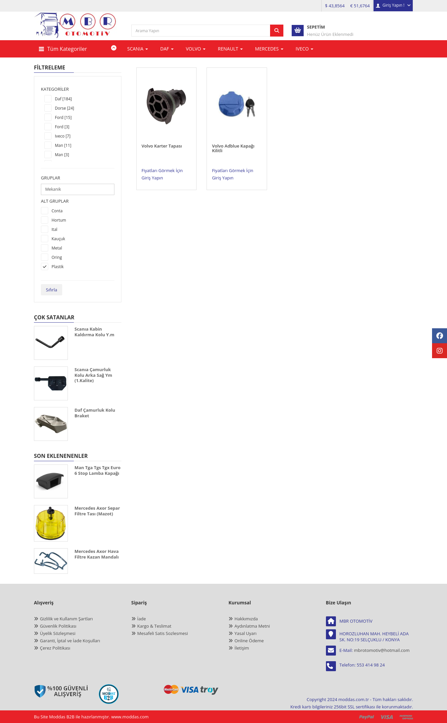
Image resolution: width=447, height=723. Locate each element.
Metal (57, 248)
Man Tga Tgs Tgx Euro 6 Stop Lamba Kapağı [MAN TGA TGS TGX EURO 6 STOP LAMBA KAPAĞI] (97, 470)
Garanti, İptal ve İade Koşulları (70, 641)
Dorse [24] (64, 108)
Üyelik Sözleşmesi (57, 633)
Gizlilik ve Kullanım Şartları (66, 619)
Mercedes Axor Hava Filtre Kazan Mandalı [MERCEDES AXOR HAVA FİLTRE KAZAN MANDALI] (96, 554)
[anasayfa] (76, 30)
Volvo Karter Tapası (162, 140)
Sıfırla (51, 290)
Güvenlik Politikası (58, 626)
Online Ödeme (249, 641)
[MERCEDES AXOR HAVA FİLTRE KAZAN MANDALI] (51, 561)
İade (141, 619)
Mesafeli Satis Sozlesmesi (162, 633)
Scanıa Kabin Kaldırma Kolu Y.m (94, 332)
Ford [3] (62, 127)
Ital (54, 229)
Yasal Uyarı (245, 633)
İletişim (241, 648)
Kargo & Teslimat (154, 626)
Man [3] (62, 154)
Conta (57, 211)
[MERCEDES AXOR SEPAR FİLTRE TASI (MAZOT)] (51, 523)
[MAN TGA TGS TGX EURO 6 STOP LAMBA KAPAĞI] (51, 481)
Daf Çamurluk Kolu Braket (94, 413)
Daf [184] (63, 99)
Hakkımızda (246, 619)
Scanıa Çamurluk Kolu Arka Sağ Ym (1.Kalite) (93, 374)
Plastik (58, 266)
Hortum (59, 220)
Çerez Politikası (55, 648)
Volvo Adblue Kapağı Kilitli (233, 142)
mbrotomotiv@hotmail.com (381, 650)
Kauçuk (58, 239)
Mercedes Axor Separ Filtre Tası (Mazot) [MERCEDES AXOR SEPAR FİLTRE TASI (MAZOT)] (97, 511)
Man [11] (63, 145)
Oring (57, 257)
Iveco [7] (63, 136)
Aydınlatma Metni (252, 626)
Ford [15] (63, 117)
